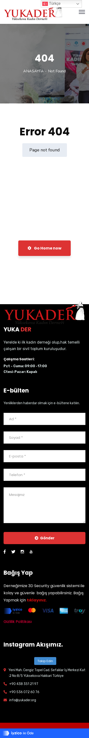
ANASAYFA (33, 71)
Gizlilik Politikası (18, 621)
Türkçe (51, 4)
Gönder (45, 538)
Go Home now (44, 248)
